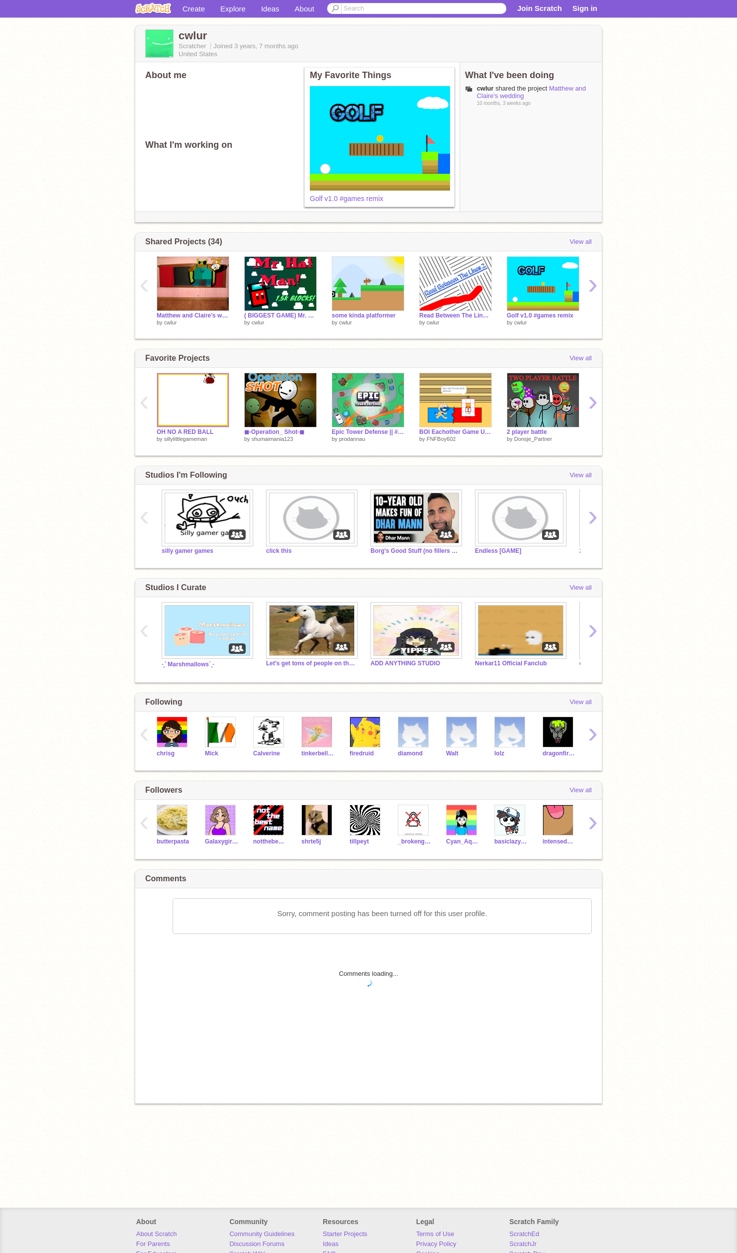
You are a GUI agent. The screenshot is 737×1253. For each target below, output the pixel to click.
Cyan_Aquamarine (462, 841)
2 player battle (527, 431)
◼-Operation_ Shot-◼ (274, 431)
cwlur (170, 322)
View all (580, 241)
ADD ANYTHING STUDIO (405, 663)
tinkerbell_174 (318, 753)
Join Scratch (539, 8)
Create (194, 8)
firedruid (362, 753)
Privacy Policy (436, 1244)
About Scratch (156, 1234)
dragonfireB (559, 753)
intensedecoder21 (559, 841)
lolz (499, 753)
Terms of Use (435, 1234)
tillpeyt (359, 841)
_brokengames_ (414, 841)
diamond (410, 753)
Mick (211, 753)
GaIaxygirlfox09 (221, 841)
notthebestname (269, 841)
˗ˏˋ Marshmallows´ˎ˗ (188, 664)
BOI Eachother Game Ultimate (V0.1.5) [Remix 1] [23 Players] (455, 431)
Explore (233, 8)
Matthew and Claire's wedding (193, 315)
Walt (452, 753)
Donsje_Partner (533, 439)
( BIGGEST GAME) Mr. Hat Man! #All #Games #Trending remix (280, 315)
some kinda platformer (364, 315)
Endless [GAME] (498, 550)
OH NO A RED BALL (185, 431)
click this (278, 550)
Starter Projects (345, 1234)
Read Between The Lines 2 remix (455, 315)
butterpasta (173, 841)
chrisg (166, 753)
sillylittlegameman (185, 439)
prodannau (352, 439)
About (304, 8)
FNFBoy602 (441, 439)
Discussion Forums (256, 1244)
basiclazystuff (511, 841)
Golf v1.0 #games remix (346, 199)
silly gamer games (187, 550)
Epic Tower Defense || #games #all (368, 431)
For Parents (153, 1244)
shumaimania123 (272, 439)
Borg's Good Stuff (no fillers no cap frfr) (415, 550)
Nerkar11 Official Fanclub (511, 663)
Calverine (266, 753)
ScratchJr (523, 1244)
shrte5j (311, 841)
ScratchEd (524, 1234)
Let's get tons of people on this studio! (311, 663)
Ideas (270, 8)
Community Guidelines (261, 1234)
